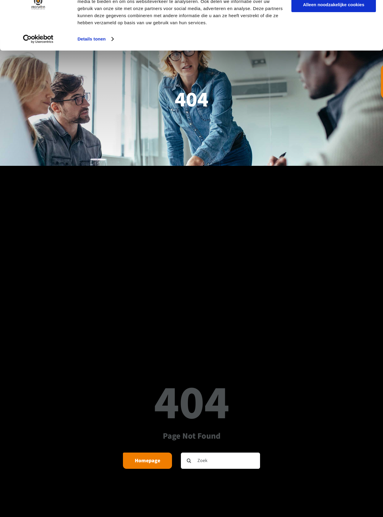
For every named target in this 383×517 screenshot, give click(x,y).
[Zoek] (220, 461)
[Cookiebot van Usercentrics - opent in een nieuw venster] (38, 66)
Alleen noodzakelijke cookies (333, 32)
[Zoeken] (189, 461)
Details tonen (91, 66)
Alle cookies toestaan (333, 14)
